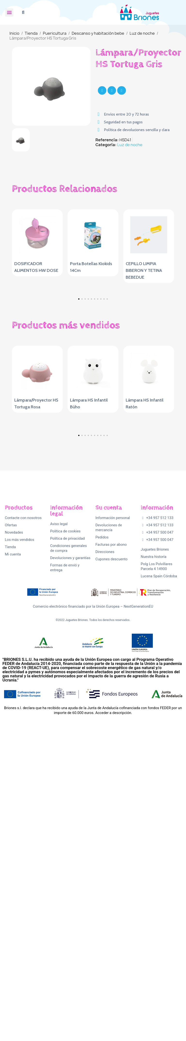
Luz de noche (129, 144)
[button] (23, 12)
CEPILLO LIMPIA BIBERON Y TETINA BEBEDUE (144, 270)
